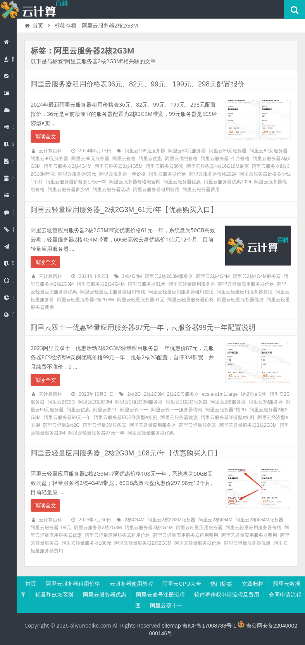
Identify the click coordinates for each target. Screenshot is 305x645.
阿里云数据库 (9, 178)
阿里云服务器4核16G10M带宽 (217, 166)
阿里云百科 (35, 9)
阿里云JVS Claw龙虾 (7, 93)
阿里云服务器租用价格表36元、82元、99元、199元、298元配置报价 (138, 84)
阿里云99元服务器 (90, 158)
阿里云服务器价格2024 (213, 174)
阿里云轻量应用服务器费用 (244, 292)
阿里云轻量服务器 (197, 425)
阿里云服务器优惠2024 (228, 182)
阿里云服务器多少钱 (69, 189)
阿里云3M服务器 (266, 402)
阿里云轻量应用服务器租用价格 (112, 292)
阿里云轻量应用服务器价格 (246, 284)
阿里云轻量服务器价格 (190, 299)
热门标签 (221, 584)
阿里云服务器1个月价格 (225, 158)
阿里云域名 (9, 229)
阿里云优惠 (9, 59)
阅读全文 (45, 136)
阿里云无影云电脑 (9, 212)
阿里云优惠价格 (181, 158)
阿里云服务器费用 (201, 189)
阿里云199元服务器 (145, 150)
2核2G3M (154, 394)
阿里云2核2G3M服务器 (169, 276)
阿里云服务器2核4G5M (118, 166)
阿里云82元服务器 (268, 150)
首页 (7, 42)
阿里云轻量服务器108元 (86, 543)
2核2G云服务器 (183, 394)
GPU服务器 (9, 195)
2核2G (134, 394)
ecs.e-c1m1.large (220, 394)
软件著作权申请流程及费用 (226, 595)
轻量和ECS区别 (54, 595)
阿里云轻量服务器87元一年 (96, 433)
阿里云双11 (105, 409)
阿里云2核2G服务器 (186, 402)
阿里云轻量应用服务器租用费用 (181, 292)
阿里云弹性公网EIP (9, 315)
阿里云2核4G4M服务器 (257, 276)
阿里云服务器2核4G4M (67, 166)
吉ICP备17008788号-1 (209, 626)
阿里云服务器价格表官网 (134, 182)
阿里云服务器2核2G (226, 409)
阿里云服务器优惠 (182, 182)
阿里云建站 (7, 246)
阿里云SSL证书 (9, 144)
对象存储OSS (9, 281)
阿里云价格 (124, 158)
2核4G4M (132, 276)
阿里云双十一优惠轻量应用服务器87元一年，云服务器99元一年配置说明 (143, 327)
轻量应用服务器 (9, 127)
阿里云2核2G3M (95, 402)
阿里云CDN (9, 298)
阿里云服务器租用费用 (156, 189)
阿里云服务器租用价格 (73, 584)
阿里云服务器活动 (111, 189)
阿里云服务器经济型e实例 (228, 417)
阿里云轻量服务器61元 (140, 299)
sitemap (171, 626)
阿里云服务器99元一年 (67, 417)
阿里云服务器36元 (164, 166)
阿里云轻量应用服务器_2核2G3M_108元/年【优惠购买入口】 (126, 453)
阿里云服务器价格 (167, 174)
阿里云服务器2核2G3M (98, 527)
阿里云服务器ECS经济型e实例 (125, 417)
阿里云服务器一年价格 (122, 174)
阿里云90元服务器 (49, 158)
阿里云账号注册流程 (160, 595)
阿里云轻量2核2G (61, 425)
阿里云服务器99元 (77, 174)
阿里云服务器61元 (146, 284)
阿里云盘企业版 (9, 161)
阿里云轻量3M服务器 (105, 425)
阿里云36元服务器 (227, 150)
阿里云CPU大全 (181, 584)
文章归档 (253, 584)
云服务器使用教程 (131, 584)
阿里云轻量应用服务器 (192, 284)
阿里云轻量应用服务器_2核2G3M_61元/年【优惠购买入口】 (124, 210)
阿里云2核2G (61, 402)
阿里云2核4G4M (213, 276)
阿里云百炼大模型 (9, 76)
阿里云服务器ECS (9, 110)
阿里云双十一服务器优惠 (176, 409)
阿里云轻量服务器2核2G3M (85, 299)
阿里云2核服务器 (228, 402)
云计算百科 (50, 150)
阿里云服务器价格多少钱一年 (76, 182)
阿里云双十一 (134, 409)
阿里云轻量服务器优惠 (240, 299)
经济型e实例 (254, 394)
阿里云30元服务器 (187, 150)
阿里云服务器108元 (51, 527)
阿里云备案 (9, 263)
